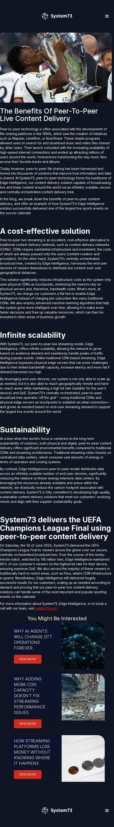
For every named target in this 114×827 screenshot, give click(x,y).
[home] (57, 23)
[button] (107, 16)
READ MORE (27, 659)
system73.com (46, 608)
